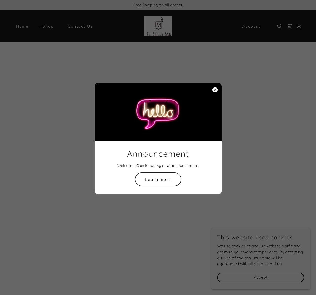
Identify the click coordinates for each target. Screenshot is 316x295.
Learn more (158, 179)
